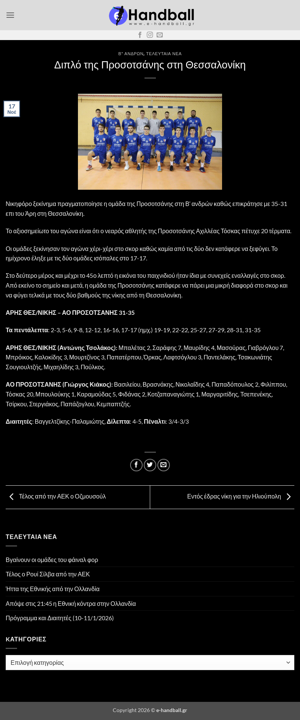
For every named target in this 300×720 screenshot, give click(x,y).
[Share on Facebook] (136, 465)
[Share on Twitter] (150, 465)
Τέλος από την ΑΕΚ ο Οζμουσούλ (56, 496)
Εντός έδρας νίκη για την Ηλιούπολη (240, 496)
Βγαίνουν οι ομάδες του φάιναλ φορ (52, 559)
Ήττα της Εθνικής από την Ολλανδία (52, 588)
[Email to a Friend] (163, 465)
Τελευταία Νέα (164, 53)
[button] (10, 15)
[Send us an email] (160, 35)
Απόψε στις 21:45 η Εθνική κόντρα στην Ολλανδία (71, 603)
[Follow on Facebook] (140, 35)
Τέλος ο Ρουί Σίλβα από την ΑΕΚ (48, 574)
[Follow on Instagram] (150, 35)
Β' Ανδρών (130, 53)
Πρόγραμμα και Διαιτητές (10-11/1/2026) (60, 617)
